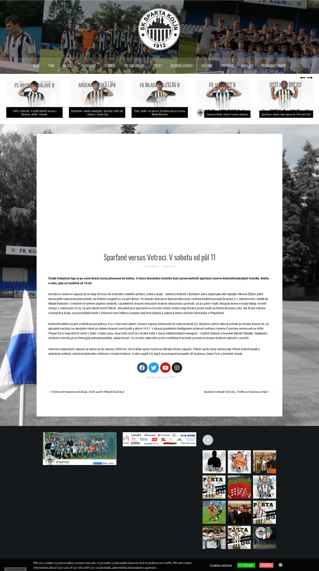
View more (165, 567)
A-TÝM (170, 377)
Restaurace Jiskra (273, 65)
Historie (206, 65)
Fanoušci (247, 65)
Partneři (227, 65)
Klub (36, 65)
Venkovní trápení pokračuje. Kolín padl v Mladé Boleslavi (88, 391)
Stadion (110, 65)
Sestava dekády (134, 65)
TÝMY (51, 65)
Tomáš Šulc (168, 266)
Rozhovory (88, 65)
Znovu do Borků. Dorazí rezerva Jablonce (227, 114)
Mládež (68, 65)
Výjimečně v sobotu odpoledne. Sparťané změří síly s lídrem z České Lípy (97, 112)
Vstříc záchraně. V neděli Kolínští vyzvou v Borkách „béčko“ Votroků (34, 112)
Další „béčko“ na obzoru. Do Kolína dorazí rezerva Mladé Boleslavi (159, 112)
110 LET (157, 65)
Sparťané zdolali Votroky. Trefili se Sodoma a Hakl (235, 391)
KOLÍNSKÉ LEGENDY (182, 65)
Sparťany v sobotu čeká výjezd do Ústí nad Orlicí (286, 114)
